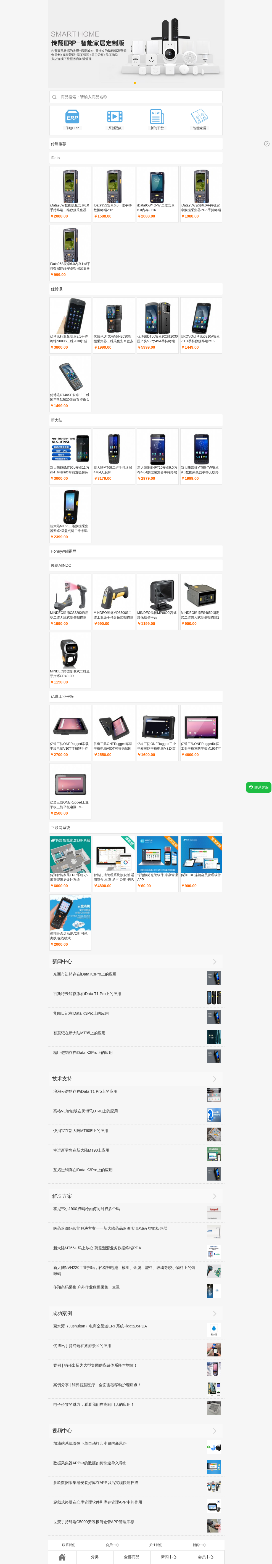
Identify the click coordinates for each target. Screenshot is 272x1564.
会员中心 (112, 1545)
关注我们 (155, 1545)
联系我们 (68, 1545)
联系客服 (259, 787)
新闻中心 (199, 1545)
